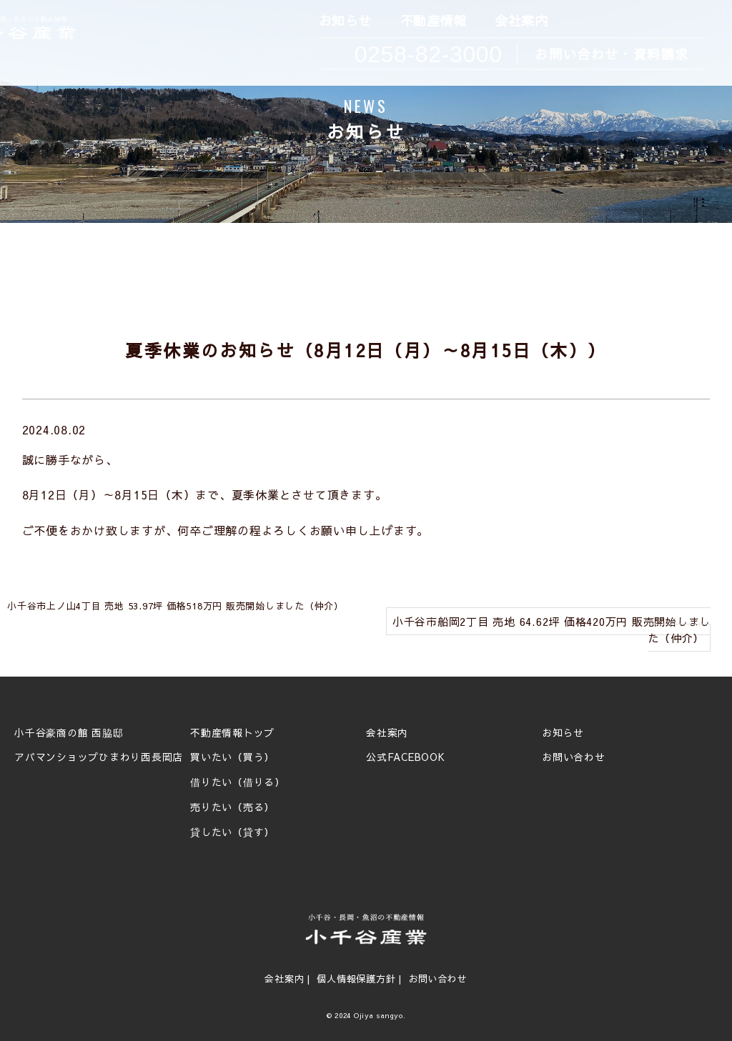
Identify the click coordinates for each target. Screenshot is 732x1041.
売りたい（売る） (232, 807)
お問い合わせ (573, 757)
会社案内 (520, 21)
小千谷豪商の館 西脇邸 (68, 733)
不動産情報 (432, 21)
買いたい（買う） (232, 757)
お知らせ (343, 21)
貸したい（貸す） (232, 832)
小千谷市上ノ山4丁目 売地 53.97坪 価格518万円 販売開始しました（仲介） (175, 605)
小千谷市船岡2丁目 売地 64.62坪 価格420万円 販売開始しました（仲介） (551, 629)
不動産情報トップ (232, 733)
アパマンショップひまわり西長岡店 (98, 757)
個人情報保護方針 (356, 978)
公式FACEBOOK (405, 757)
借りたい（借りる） (237, 782)
